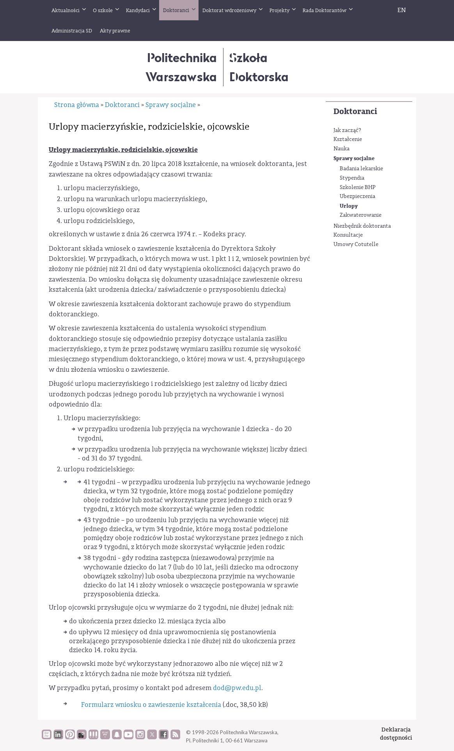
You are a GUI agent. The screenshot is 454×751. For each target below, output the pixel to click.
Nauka (341, 148)
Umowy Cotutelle (355, 244)
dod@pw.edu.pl (237, 688)
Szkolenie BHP (358, 187)
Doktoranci (355, 111)
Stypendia (352, 178)
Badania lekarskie (361, 168)
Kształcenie (347, 139)
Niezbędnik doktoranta (362, 226)
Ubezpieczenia (357, 196)
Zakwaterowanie (360, 215)
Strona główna (76, 105)
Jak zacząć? (347, 130)
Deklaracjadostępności (396, 734)
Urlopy (349, 206)
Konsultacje (348, 235)
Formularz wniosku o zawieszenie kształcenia (151, 705)
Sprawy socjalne (353, 158)
